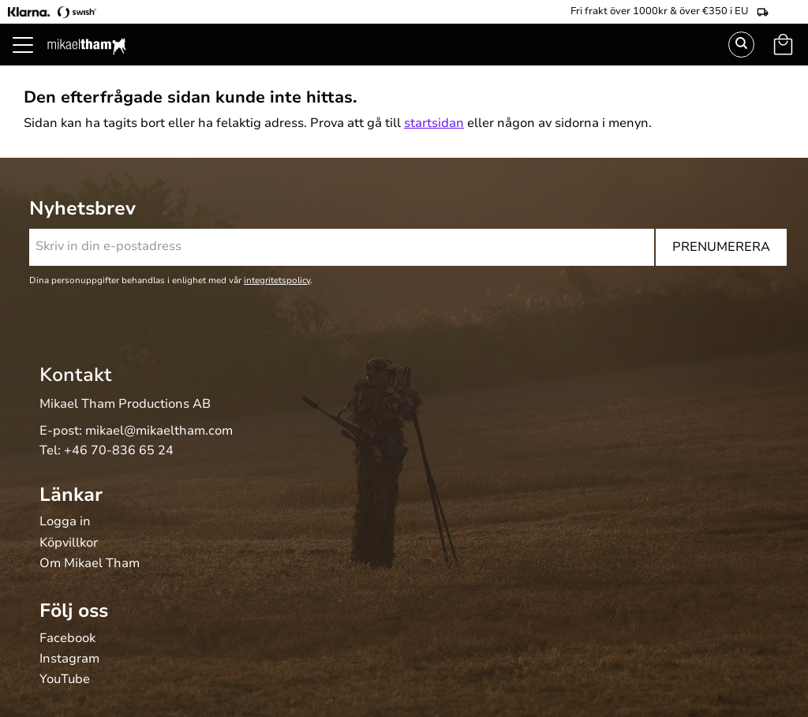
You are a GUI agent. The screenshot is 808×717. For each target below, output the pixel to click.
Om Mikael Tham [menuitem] (89, 564)
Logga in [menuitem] (65, 522)
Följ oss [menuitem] (73, 610)
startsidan (434, 123)
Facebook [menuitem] (67, 639)
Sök (741, 44)
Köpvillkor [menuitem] (68, 543)
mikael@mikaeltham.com (159, 430)
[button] (31, 63)
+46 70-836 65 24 (119, 450)
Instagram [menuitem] (69, 659)
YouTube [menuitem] (64, 680)
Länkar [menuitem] (71, 494)
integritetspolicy (277, 280)
